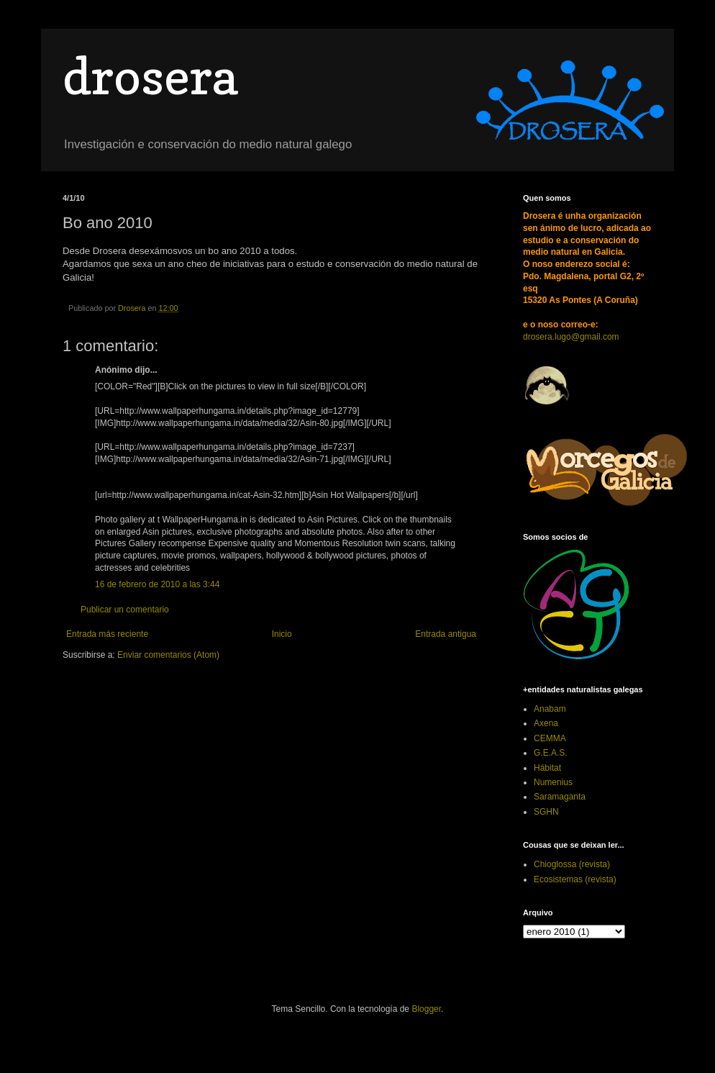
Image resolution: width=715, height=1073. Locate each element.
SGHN (546, 812)
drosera (150, 76)
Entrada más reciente (107, 634)
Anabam (550, 709)
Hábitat (547, 768)
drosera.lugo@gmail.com (571, 337)
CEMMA (550, 738)
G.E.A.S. (551, 753)
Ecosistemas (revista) (575, 879)
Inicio (282, 634)
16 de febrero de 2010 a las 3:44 (157, 584)
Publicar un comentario (125, 610)
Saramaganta (560, 797)
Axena (546, 723)
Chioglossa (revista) (572, 864)
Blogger (426, 1009)
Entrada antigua (445, 634)
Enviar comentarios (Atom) (168, 655)
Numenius (553, 782)
